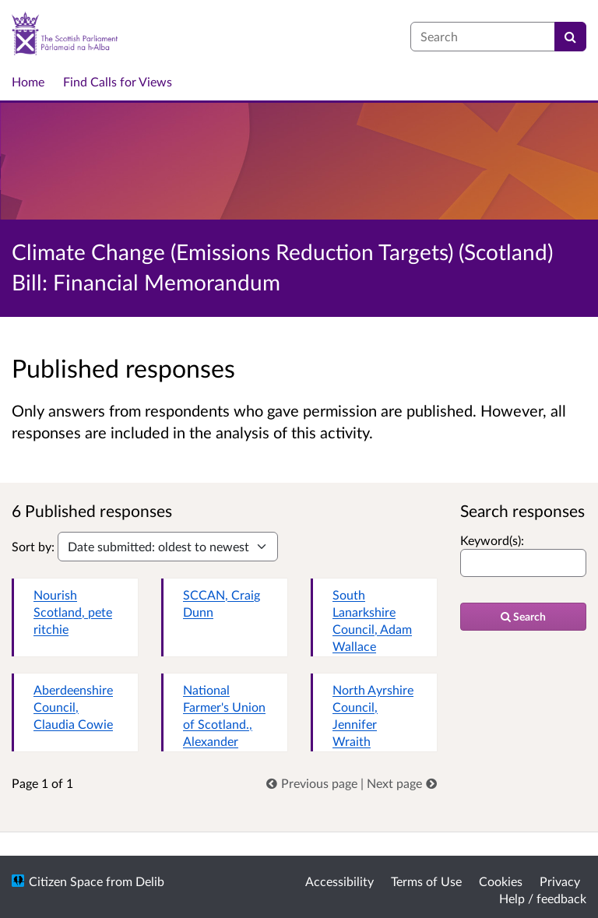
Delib (149, 881)
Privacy (560, 881)
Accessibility (339, 881)
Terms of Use (426, 881)
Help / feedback (542, 898)
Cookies (500, 881)
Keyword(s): (492, 540)
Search (523, 616)
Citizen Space (66, 881)
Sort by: (33, 546)
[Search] (570, 36)
